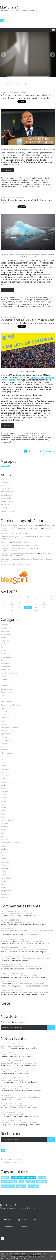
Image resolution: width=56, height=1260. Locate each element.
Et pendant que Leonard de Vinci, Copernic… (19, 548)
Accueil (7, 1219)
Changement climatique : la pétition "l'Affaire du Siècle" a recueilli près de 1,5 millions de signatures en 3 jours (28, 321)
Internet (4, 763)
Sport (3, 855)
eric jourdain (6, 958)
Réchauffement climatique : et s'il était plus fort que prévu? (26, 202)
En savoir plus (19, 1258)
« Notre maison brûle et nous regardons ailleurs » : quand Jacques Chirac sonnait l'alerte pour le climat (26, 96)
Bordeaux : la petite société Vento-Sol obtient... (20, 1122)
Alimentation (6, 634)
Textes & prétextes (21, 542)
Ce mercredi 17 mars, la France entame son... (19, 1063)
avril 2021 (4, 479)
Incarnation (23, 533)
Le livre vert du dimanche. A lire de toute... (28, 983)
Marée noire (6, 782)
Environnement (35, 180)
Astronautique (6, 657)
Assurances (5, 654)
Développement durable (11, 180)
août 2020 (5, 505)
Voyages (4, 897)
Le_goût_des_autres (9, 550)
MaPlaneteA (9, 7)
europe (42, 1177)
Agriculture (5, 631)
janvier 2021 (5, 488)
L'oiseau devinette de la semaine (28, 941)
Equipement (5, 734)
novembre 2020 (7, 495)
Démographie (6, 702)
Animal (3, 638)
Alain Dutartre (6, 941)
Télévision (5, 865)
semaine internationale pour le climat (16, 306)
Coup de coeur (7, 692)
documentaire (8, 1186)
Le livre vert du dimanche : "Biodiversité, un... (32, 958)
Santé (3, 836)
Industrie (4, 750)
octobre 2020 (6, 498)
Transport (5, 872)
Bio (2, 660)
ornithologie (41, 1181)
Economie (5, 714)
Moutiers (4, 983)
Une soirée (5, 542)
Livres (3, 772)
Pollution (12, 182)
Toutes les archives (8, 511)
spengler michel (7, 966)
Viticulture (5, 894)
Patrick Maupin (7, 930)
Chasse (4, 676)
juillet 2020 (5, 508)
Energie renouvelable (9, 727)
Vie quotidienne (23, 182)
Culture (4, 695)
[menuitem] (7, 1219)
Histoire (4, 743)
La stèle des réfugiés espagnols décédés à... (19, 553)
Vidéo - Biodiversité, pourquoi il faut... (32, 966)
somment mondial (36, 304)
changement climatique (19, 184)
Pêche (3, 807)
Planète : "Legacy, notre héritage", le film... (18, 1105)
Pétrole (4, 814)
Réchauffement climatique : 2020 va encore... (30, 949)
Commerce (5, 686)
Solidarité (4, 849)
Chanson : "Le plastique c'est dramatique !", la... (29, 975)
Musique (4, 791)
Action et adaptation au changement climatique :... (28, 931)
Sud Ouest (5, 862)
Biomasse (5, 670)
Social (3, 846)
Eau (23, 300)
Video (3, 888)
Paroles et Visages (23, 564)
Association (42, 433)
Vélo (2, 884)
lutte (21, 1181)
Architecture (5, 641)
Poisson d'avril (7, 820)
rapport (25, 304)
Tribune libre (6, 878)
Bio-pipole (5, 663)
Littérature (5, 769)
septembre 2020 (7, 501)
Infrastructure (6, 753)
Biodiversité (42, 178)
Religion (4, 833)
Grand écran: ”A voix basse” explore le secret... (20, 525)
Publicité (4, 830)
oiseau (5, 1177)
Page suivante (49, 451)
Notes (35, 1219)
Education (5, 718)
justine (3, 975)
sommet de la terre (8, 186)
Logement (5, 775)
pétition (41, 439)
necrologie (46, 184)
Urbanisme (5, 881)
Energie (4, 724)
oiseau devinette (9, 1181)
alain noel (33, 1186)
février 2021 (5, 485)
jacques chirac (35, 184)
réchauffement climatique (11, 304)
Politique (4, 182)
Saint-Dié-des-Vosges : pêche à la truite (17, 536)
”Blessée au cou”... (8, 533)
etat (46, 439)
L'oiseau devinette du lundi (21, 913)
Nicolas (4, 913)
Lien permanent (9, 178)
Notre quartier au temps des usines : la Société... (20, 559)
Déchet (3, 699)
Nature (45, 180)
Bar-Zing (33, 545)
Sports (3, 859)
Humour (4, 747)
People (42, 437)
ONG (36, 437)
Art (2, 647)
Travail (3, 875)
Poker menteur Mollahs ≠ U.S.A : (13, 545)
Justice (24, 437)
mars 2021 (5, 482)
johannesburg (34, 186)
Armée (3, 644)
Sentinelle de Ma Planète (11, 843)
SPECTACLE (5, 852)
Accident (4, 625)
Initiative (17, 437)
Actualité (33, 178)
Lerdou (3, 922)
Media (3, 785)
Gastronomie (6, 740)
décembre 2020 (7, 492)
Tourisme (4, 868)
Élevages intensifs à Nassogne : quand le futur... (20, 528)
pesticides (21, 1186)
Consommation (7, 689)
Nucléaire (4, 798)
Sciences (26, 302)
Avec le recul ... (6, 564)
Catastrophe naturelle (10, 673)
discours (24, 186)
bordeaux (30, 1181)
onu (18, 186)
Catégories (8, 1226)
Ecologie (24, 180)
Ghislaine (4, 949)
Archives (24, 1226)
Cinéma (4, 679)
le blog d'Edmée (48, 525)
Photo (3, 817)
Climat (50, 178)
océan (3, 801)
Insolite (4, 759)
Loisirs (3, 779)
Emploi (3, 721)
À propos (22, 1219)
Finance (4, 737)
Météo (48, 300)
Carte (5, 1003)
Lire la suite (7, 170)
